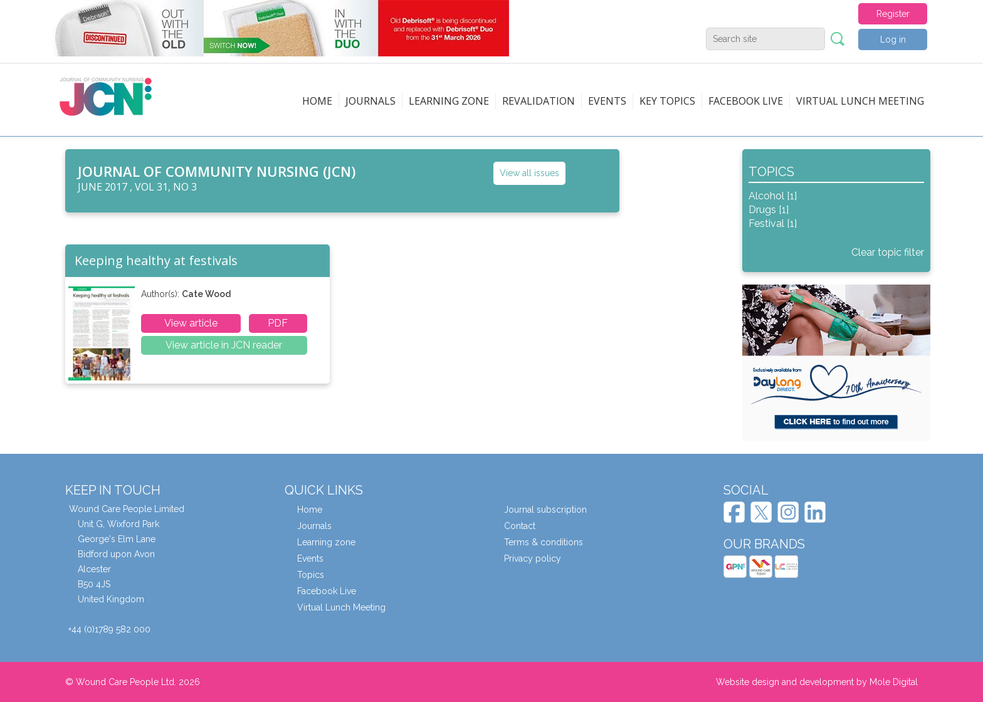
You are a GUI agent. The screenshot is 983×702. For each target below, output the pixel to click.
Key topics (667, 101)
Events (607, 101)
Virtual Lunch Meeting (860, 101)
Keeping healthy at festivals (156, 260)
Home (317, 101)
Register (893, 14)
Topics (310, 575)
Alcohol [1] (773, 196)
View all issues (529, 173)
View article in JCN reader (224, 345)
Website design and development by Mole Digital (817, 682)
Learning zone (449, 101)
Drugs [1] (769, 210)
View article (191, 323)
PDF (278, 323)
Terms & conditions (543, 542)
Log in (893, 39)
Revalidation (538, 101)
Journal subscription (545, 510)
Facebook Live (326, 591)
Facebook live (745, 101)
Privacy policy (532, 558)
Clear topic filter (887, 252)
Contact (519, 526)
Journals (370, 101)
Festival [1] (773, 223)
